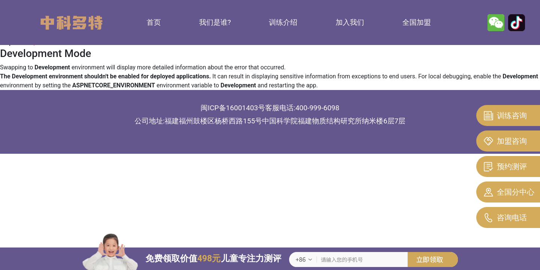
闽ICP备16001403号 (233, 108)
